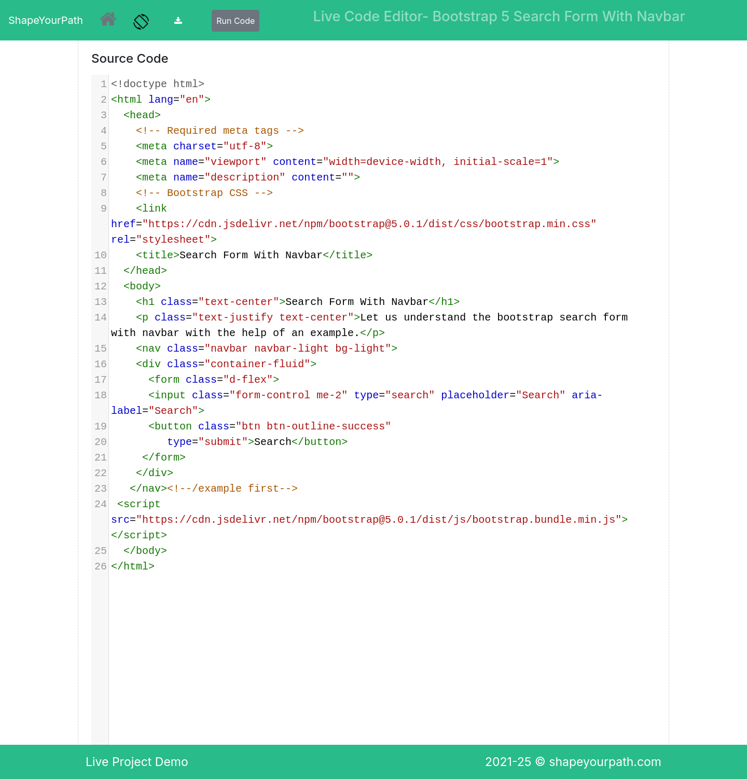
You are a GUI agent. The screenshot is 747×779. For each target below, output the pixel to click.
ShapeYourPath (45, 20)
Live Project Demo (137, 762)
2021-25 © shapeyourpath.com (573, 762)
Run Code (235, 21)
